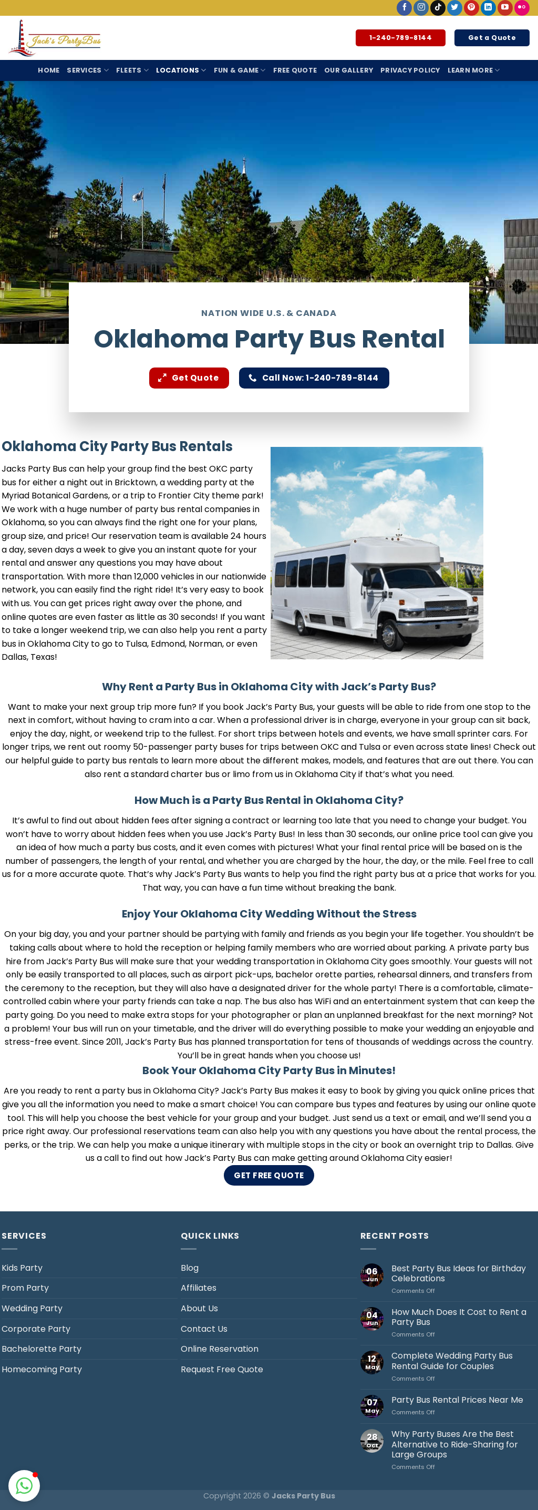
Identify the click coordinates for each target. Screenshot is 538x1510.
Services (88, 70)
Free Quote (295, 70)
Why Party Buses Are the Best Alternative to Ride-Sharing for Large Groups (454, 1444)
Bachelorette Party (41, 1349)
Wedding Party (32, 1308)
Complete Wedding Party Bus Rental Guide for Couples (452, 1361)
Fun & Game (240, 70)
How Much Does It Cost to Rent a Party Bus (458, 1317)
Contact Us (204, 1329)
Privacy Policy (410, 70)
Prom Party (25, 1288)
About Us (199, 1308)
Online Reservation (219, 1349)
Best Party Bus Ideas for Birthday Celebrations (458, 1273)
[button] (24, 1486)
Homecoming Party (42, 1369)
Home (48, 70)
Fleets (132, 70)
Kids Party (22, 1268)
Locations (181, 70)
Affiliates (198, 1288)
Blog (190, 1268)
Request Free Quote (222, 1369)
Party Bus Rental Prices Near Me (457, 1400)
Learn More (474, 70)
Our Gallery (348, 70)
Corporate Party (36, 1329)
